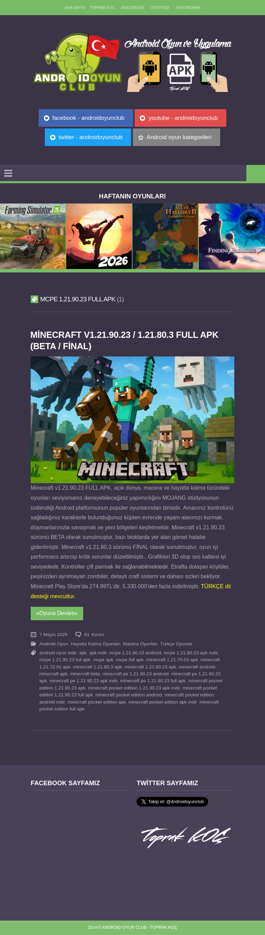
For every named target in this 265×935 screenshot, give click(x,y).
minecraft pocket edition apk (97, 702)
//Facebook (132, 8)
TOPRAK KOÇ (102, 8)
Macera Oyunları (140, 643)
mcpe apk (103, 659)
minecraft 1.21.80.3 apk (97, 666)
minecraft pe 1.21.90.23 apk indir (83, 680)
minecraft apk (53, 673)
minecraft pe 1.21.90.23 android (135, 673)
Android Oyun (53, 643)
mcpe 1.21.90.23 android (135, 652)
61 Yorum (94, 634)
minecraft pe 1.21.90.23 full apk (153, 680)
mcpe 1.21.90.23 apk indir (191, 652)
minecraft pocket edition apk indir (162, 702)
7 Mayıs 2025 (53, 634)
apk (83, 652)
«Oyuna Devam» (57, 613)
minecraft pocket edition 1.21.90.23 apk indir (134, 687)
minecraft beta (85, 673)
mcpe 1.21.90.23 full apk (64, 659)
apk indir (98, 652)
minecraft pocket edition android (129, 694)
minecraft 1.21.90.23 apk (150, 666)
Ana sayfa (75, 8)
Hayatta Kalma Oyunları (95, 643)
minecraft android (197, 666)
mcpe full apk (130, 659)
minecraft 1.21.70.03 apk (172, 659)
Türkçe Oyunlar (176, 643)
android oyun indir (57, 652)
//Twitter (160, 8)
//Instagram (188, 8)
